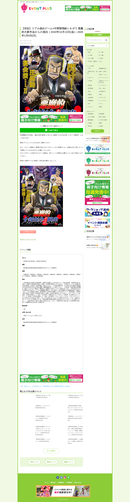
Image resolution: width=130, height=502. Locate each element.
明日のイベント (51, 462)
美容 (100, 94)
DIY (88, 103)
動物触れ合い (102, 68)
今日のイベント (34, 462)
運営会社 (53, 482)
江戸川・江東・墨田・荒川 (93, 18)
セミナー (90, 106)
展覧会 (89, 85)
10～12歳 (90, 58)
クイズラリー (102, 85)
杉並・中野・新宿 (47, 18)
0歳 (88, 52)
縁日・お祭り (102, 71)
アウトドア (102, 97)
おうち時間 (90, 117)
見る (89, 91)
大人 (100, 61)
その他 (89, 80)
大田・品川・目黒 (70, 18)
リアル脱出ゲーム (37, 386)
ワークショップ (103, 77)
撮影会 (89, 94)
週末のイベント (68, 462)
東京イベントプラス (36, 7)
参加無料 (90, 113)
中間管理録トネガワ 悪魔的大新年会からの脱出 (56, 386)
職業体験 (90, 120)
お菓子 (100, 126)
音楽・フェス (102, 74)
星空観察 (90, 88)
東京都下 (105, 18)
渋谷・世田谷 (59, 18)
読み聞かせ (102, 91)
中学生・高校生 (92, 61)
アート (100, 103)
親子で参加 (102, 117)
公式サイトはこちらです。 (28, 239)
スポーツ (90, 77)
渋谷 (22, 386)
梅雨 (100, 123)
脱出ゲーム (27, 386)
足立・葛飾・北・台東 (25, 18)
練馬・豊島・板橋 (36, 18)
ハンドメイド (102, 100)
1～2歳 (100, 52)
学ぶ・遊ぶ (102, 88)
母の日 (89, 126)
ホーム (46, 482)
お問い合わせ (78, 482)
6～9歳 (100, 55)
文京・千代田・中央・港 (82, 18)
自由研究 (90, 97)
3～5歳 (89, 55)
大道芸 (89, 123)
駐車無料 (101, 113)
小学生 (100, 58)
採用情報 (69, 482)
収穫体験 (90, 100)
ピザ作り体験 (102, 120)
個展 (100, 106)
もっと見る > (51, 451)
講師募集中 (61, 482)
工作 (89, 68)
